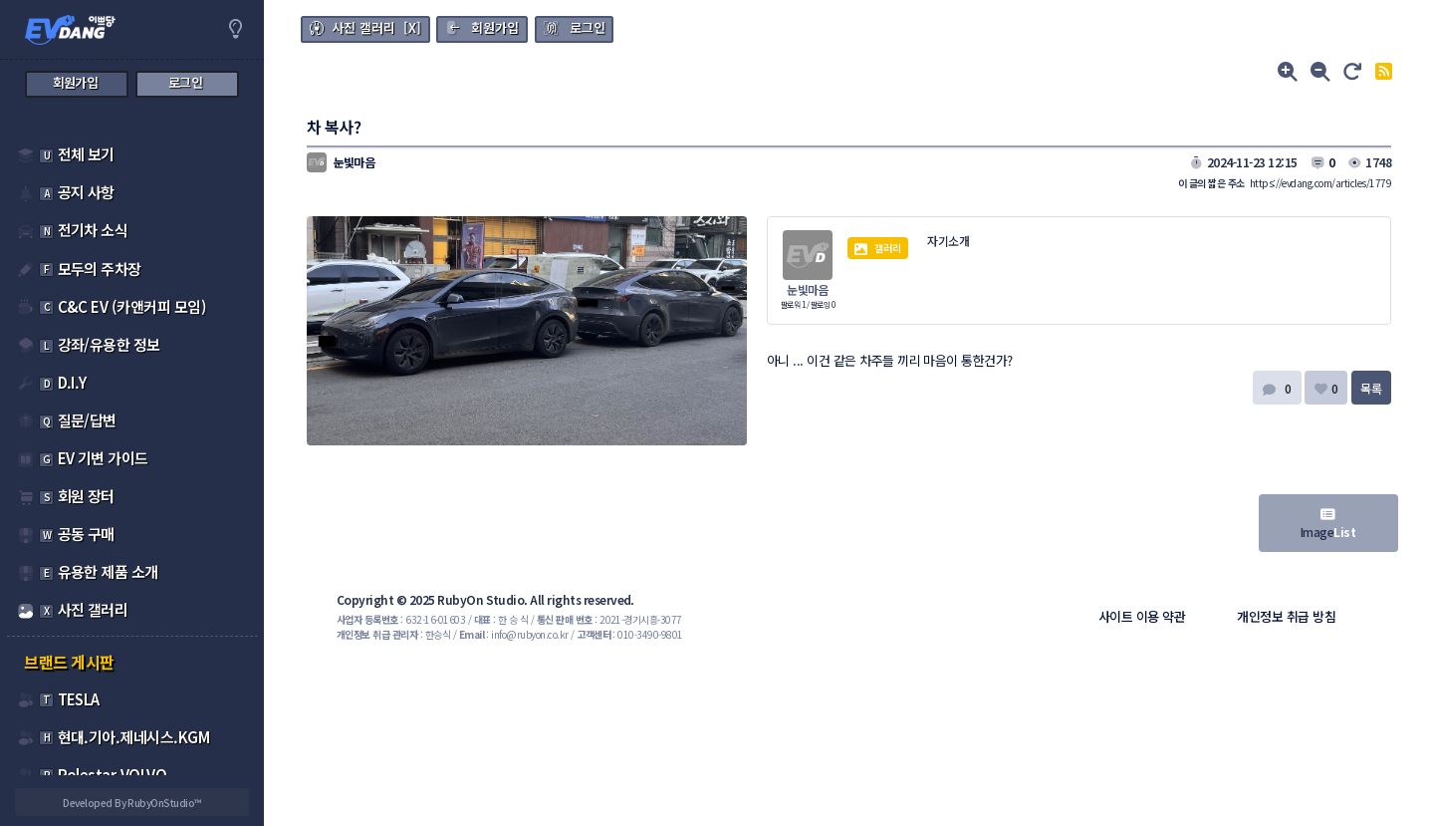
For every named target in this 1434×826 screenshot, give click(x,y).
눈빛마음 (808, 289)
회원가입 (495, 27)
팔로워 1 (794, 304)
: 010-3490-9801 (630, 634)
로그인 (587, 27)
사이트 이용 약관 (1141, 616)
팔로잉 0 (823, 304)
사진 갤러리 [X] (376, 27)
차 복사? (333, 126)
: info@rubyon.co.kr (514, 634)
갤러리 (878, 248)
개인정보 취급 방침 (1286, 616)
